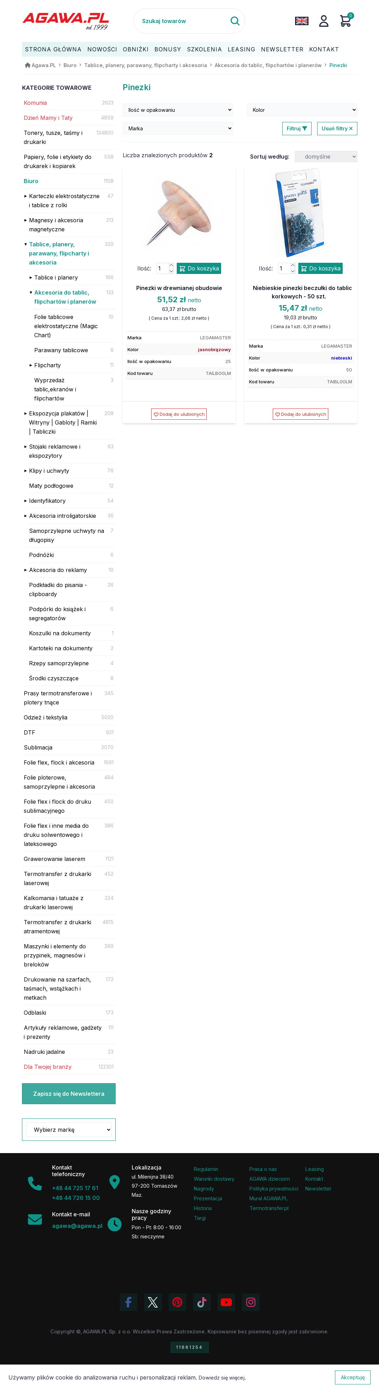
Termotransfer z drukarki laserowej (57, 878)
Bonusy (167, 49)
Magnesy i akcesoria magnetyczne (56, 225)
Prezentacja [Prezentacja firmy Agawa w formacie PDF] (208, 1198)
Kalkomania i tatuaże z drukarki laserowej (53, 903)
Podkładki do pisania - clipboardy (58, 589)
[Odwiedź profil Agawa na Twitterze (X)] (153, 1302)
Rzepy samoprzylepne (59, 663)
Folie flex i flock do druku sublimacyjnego (57, 806)
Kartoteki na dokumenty (61, 648)
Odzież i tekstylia (45, 717)
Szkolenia (204, 49)
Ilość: (144, 268)
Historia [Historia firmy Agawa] (203, 1208)
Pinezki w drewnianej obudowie (179, 287)
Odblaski (35, 1012)
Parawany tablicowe (61, 350)
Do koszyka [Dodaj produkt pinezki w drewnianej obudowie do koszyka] (199, 269)
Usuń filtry (337, 128)
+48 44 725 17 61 (75, 1188)
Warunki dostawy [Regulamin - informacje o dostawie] (214, 1179)
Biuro (31, 181)
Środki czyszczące (54, 678)
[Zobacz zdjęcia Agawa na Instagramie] (251, 1302)
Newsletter (282, 49)
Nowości (102, 49)
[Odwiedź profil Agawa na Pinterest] (177, 1302)
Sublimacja (38, 747)
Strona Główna (53, 49)
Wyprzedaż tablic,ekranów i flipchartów (55, 389)
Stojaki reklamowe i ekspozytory (54, 451)
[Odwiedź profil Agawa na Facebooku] (128, 1302)
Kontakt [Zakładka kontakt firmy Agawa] (314, 1179)
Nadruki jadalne (44, 1051)
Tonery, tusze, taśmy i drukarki (53, 137)
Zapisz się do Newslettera (68, 1093)
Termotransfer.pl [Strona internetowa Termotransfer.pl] (269, 1208)
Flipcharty (47, 365)
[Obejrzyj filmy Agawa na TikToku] (202, 1302)
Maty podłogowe (51, 485)
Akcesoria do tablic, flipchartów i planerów (65, 297)
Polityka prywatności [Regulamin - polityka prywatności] (273, 1189)
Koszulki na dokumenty (60, 633)
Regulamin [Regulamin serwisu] (206, 1169)
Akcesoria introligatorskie (62, 515)
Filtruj (297, 128)
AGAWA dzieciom (269, 1179)
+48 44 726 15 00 (76, 1197)
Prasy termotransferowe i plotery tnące (58, 698)
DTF (29, 732)
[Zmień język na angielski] (302, 21)
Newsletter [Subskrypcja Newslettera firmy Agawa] (318, 1189)
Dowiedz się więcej (222, 1378)
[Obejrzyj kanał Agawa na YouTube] (226, 1302)
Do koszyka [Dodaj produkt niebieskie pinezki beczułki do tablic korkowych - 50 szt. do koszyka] (320, 269)
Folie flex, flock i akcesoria (59, 762)
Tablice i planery (56, 277)
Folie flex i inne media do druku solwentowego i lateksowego (56, 834)
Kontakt (324, 49)
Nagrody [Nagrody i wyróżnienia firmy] (204, 1189)
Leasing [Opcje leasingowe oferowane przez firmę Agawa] (314, 1169)
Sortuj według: (269, 156)
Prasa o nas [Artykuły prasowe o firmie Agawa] (263, 1169)
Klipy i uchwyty (49, 470)
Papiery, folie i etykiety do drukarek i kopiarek (58, 161)
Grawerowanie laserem (54, 858)
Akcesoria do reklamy (58, 569)
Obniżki (136, 49)
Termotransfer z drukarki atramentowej (57, 927)
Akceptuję (353, 1377)
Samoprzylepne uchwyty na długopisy (66, 535)
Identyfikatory (47, 500)
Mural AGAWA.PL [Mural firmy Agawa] (268, 1198)
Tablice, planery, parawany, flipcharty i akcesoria (59, 253)
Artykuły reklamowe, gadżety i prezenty (63, 1032)
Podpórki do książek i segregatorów (57, 614)
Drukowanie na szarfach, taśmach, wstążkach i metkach (57, 988)
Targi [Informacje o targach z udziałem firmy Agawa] (200, 1218)
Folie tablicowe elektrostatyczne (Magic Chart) (66, 326)
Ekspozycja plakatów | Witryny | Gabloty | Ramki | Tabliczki (63, 422)
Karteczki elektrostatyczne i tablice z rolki (64, 201)
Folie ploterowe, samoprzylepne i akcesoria (59, 782)
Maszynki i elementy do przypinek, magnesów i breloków (55, 955)
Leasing (241, 49)
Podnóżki (41, 554)
